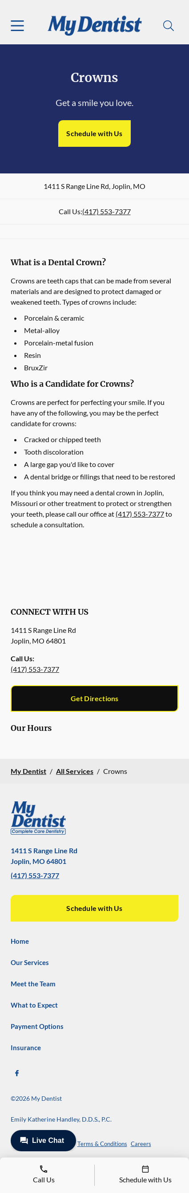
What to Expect (34, 1005)
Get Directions (95, 698)
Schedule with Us (94, 133)
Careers (141, 1143)
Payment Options (37, 1026)
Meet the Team (33, 984)
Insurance (26, 1048)
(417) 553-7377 (106, 211)
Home (20, 941)
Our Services (30, 962)
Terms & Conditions (102, 1143)
